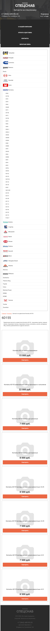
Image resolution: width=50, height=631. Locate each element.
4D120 (7, 182)
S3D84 (7, 140)
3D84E (7, 135)
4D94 (7, 162)
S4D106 (8, 179)
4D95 (7, 165)
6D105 (7, 193)
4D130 (7, 184)
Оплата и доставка (25, 32)
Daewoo (8, 67)
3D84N (7, 137)
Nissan (7, 241)
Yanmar (8, 300)
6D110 (7, 201)
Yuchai (5, 304)
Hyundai (8, 80)
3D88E (7, 146)
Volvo (4, 287)
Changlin (8, 57)
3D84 (7, 126)
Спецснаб (25, 5)
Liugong (8, 227)
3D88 (7, 143)
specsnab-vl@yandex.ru (25, 625)
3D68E (7, 107)
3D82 (7, 123)
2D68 (7, 93)
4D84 (7, 154)
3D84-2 (7, 132)
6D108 (7, 198)
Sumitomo (6, 277)
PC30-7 (7, 218)
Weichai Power (7, 290)
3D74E (7, 112)
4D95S (7, 170)
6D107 (7, 195)
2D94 (7, 101)
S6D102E (8, 190)
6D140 (7, 209)
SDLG (7, 256)
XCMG (5, 296)
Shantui (8, 265)
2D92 (7, 99)
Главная (4, 313)
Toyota (5, 284)
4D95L (7, 168)
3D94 (7, 148)
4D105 (7, 176)
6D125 (7, 206)
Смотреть (25, 360)
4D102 (7, 173)
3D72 (7, 110)
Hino (7, 75)
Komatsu (8, 90)
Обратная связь (25, 44)
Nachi (7, 236)
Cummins (8, 62)
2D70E (7, 96)
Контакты (25, 38)
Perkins (8, 246)
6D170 (7, 215)
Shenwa (5, 269)
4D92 (7, 159)
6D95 (7, 187)
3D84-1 (7, 129)
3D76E (7, 118)
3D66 (7, 104)
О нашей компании (25, 26)
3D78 (7, 121)
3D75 (7, 115)
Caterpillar (8, 53)
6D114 (7, 204)
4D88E (7, 157)
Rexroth (8, 251)
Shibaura (8, 273)
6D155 (7, 212)
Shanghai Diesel (10, 260)
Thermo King (6, 281)
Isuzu (7, 85)
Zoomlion (5, 307)
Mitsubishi (8, 231)
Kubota (8, 222)
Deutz (4, 71)
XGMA (5, 293)
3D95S (7, 151)
